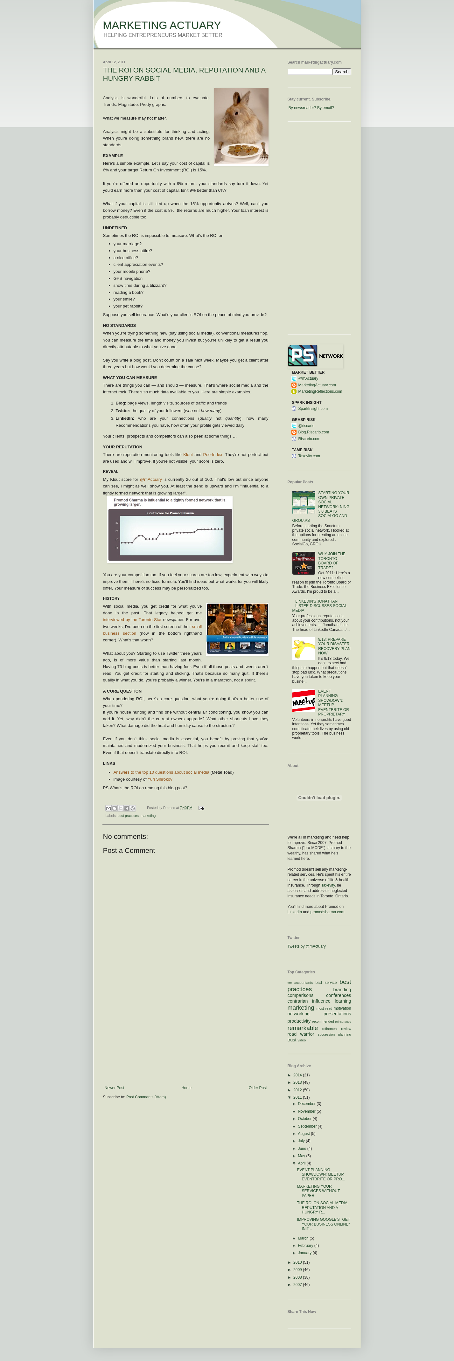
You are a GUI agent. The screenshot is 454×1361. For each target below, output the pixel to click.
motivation (342, 1008)
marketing (148, 816)
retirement (330, 1029)
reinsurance (343, 1021)
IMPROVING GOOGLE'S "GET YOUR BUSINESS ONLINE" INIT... (323, 1224)
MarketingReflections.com (320, 391)
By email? (325, 108)
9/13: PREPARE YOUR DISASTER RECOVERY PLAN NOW (334, 646)
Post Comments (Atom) (146, 1097)
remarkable (303, 1028)
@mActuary (151, 479)
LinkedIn (295, 912)
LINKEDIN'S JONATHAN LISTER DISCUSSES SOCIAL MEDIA (319, 606)
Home (186, 1088)
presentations (337, 1013)
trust (292, 1039)
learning (343, 1001)
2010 (298, 1262)
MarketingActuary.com (317, 385)
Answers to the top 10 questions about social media (161, 772)
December (307, 1104)
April (302, 1163)
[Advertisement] (186, 1038)
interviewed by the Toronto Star (132, 619)
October (305, 1118)
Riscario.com (309, 439)
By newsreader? (302, 108)
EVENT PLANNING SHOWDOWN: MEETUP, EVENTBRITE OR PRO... (321, 1174)
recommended (323, 1021)
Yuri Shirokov (160, 779)
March (304, 1238)
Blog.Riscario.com (313, 432)
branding (342, 989)
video (302, 1040)
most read (324, 1008)
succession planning (334, 1034)
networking (299, 1013)
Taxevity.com (309, 456)
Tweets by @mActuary (307, 946)
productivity (299, 1021)
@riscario (306, 426)
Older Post (258, 1088)
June (302, 1148)
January (305, 1253)
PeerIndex (212, 454)
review (346, 1029)
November (307, 1111)
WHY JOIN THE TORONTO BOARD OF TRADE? (332, 561)
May (302, 1156)
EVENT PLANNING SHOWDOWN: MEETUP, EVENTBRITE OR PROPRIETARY (333, 702)
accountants (303, 982)
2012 (298, 1090)
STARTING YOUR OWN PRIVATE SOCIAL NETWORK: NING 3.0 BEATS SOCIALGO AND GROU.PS (321, 506)
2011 (298, 1097)
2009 (298, 1270)
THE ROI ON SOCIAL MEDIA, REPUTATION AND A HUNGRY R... (322, 1207)
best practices (128, 816)
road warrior (301, 1034)
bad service (326, 982)
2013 (298, 1082)
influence (321, 1001)
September (308, 1126)
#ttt (290, 982)
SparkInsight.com (313, 408)
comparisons (301, 995)
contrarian (298, 1001)
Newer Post (114, 1088)
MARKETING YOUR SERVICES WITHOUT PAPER (318, 1191)
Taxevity (328, 885)
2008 (298, 1277)
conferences (338, 995)
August (304, 1133)
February (306, 1245)
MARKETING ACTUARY (162, 25)
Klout (188, 454)
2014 (298, 1075)
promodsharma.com (328, 912)
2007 (298, 1284)
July (302, 1141)
